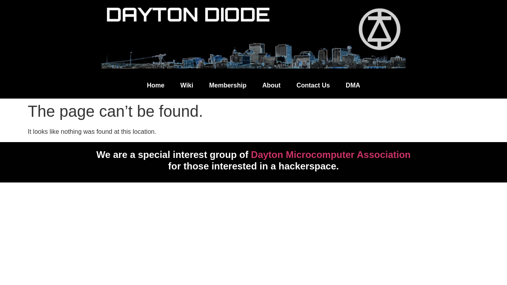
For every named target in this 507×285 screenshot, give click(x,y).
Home (155, 85)
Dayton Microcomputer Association (331, 154)
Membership (227, 85)
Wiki (186, 85)
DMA (353, 85)
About (271, 85)
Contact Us (313, 85)
